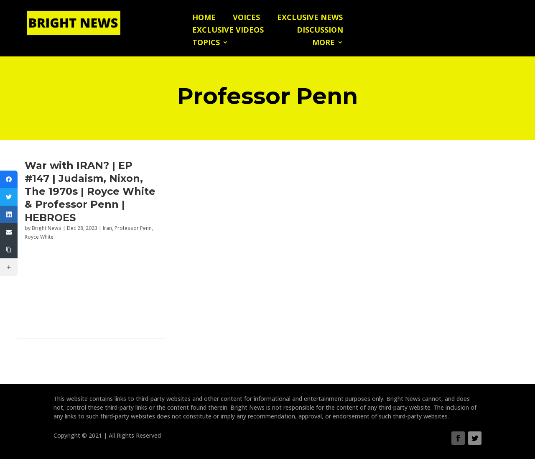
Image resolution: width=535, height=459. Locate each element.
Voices (246, 18)
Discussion (320, 31)
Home (204, 18)
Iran (107, 228)
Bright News (46, 228)
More (323, 43)
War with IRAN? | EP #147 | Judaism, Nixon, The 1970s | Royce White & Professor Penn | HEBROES (90, 191)
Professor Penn (133, 228)
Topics (206, 43)
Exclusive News (310, 18)
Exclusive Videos (228, 31)
